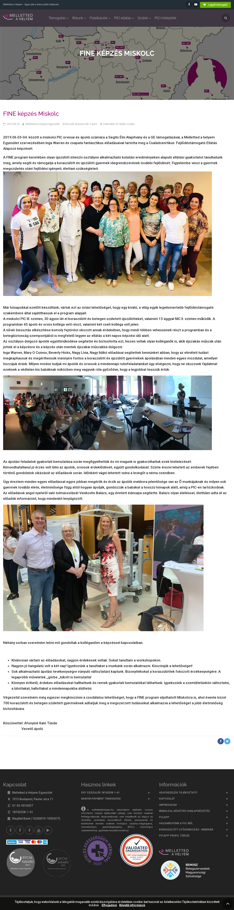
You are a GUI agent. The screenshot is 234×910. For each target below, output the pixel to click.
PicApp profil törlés (174, 835)
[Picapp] (48, 830)
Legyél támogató (215, 4)
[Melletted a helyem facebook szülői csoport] (20, 830)
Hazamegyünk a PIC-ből (176, 823)
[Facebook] (10, 830)
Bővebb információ (132, 905)
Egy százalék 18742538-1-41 (100, 792)
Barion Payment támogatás (101, 798)
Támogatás (57, 18)
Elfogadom (109, 905)
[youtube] (38, 830)
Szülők (143, 18)
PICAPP (164, 817)
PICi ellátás (122, 18)
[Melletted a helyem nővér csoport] (29, 830)
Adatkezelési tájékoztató (178, 792)
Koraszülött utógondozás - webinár (186, 829)
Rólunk (77, 18)
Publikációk (99, 18)
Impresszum (168, 804)
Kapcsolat (167, 798)
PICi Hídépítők (165, 18)
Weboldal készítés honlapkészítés (184, 810)
